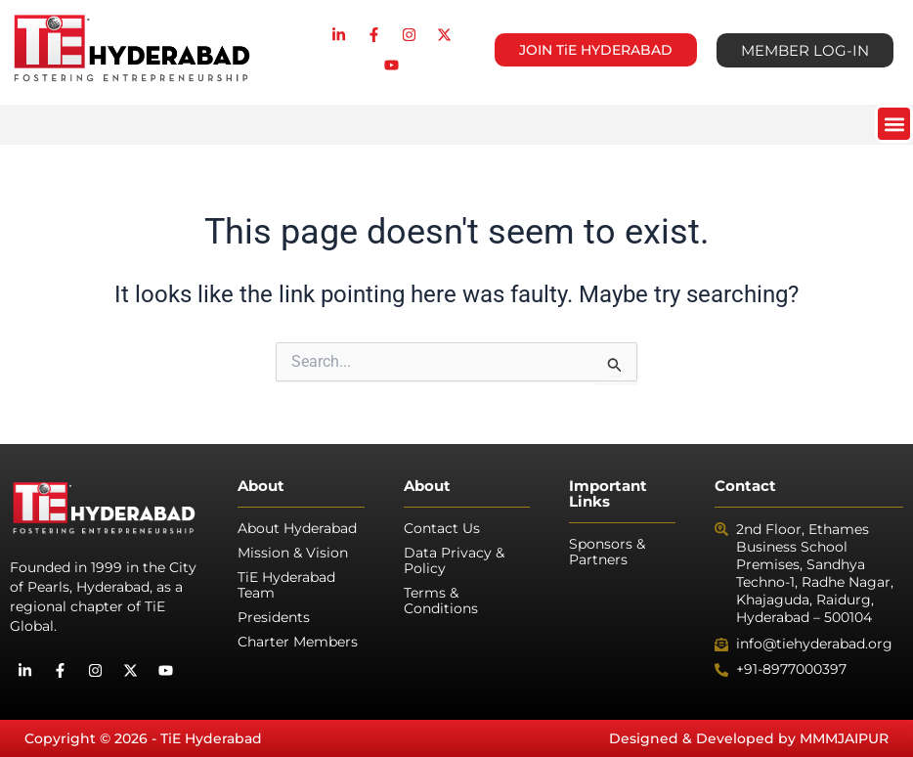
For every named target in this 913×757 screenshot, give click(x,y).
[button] (894, 124)
